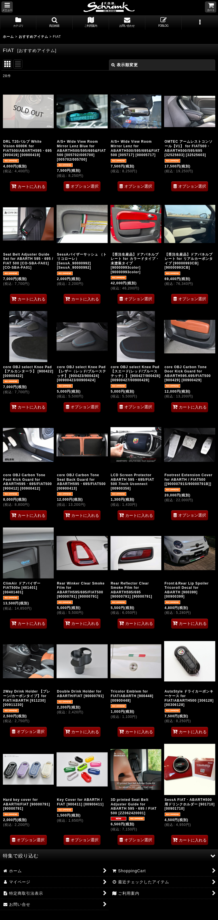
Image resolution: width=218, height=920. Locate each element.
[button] (7, 7)
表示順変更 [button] (124, 65)
